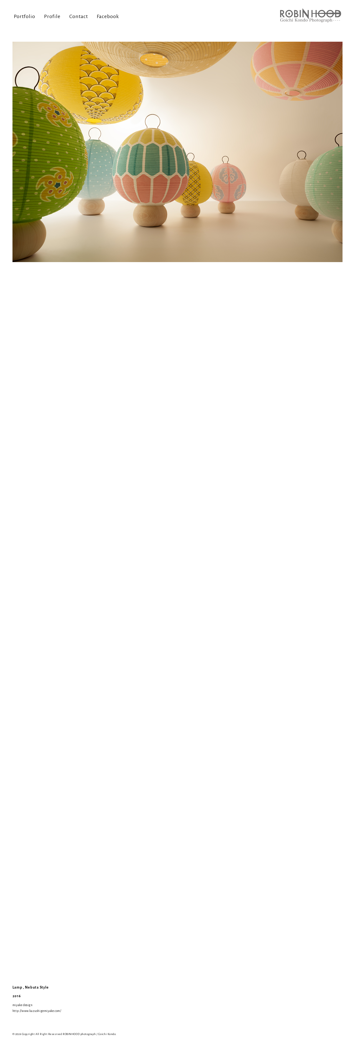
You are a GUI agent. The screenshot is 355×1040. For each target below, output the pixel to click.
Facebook (108, 16)
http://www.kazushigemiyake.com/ (36, 1010)
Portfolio (24, 16)
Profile (52, 16)
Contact (78, 16)
